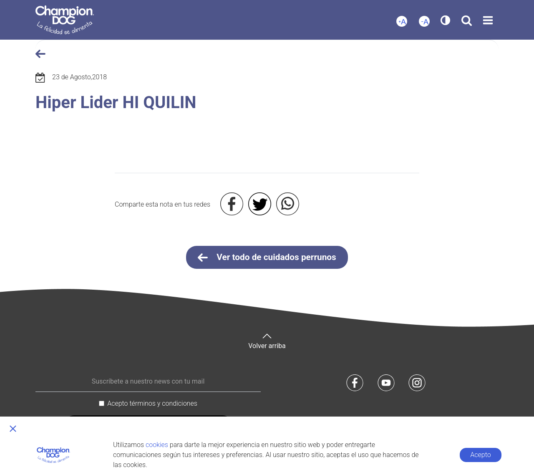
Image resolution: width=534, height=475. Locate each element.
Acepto (480, 455)
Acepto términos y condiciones (152, 403)
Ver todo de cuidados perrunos (267, 257)
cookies (157, 445)
